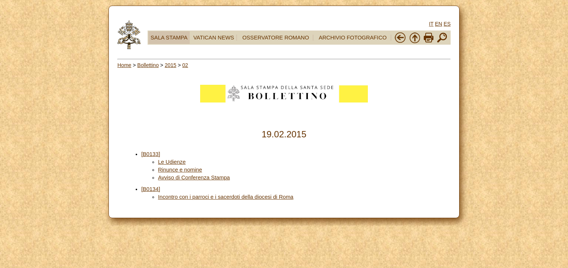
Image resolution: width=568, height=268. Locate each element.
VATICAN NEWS (213, 38)
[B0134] (150, 189)
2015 (170, 65)
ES (447, 24)
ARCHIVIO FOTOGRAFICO (352, 38)
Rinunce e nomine (180, 170)
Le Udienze (172, 162)
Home (124, 65)
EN (438, 24)
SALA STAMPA (169, 38)
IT (431, 24)
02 (185, 65)
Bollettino (148, 65)
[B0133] (150, 154)
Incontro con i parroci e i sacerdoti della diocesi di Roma (225, 197)
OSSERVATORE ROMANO (275, 38)
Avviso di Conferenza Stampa (194, 178)
